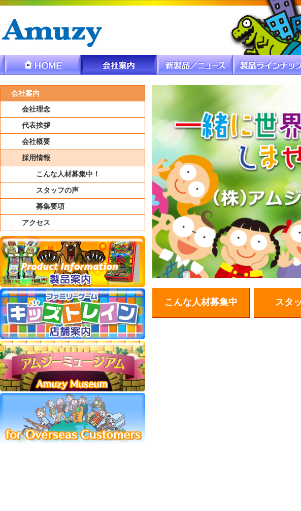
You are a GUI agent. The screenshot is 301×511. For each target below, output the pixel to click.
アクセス (36, 223)
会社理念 (36, 109)
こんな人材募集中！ (68, 174)
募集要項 (50, 206)
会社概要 (36, 141)
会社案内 (25, 93)
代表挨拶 (36, 125)
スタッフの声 (57, 190)
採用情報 (36, 158)
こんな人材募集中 (201, 302)
